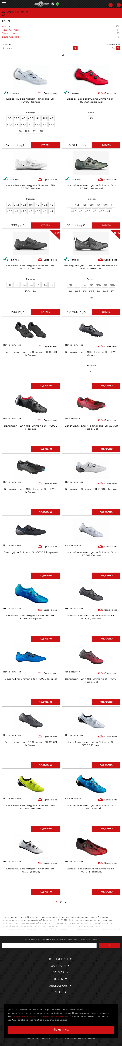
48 (41, 131)
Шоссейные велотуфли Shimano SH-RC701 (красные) (91, 871)
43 (16, 124)
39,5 (16, 118)
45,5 (51, 124)
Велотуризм (10, 37)
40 (23, 118)
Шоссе (6, 26)
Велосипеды (61, 959)
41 (37, 118)
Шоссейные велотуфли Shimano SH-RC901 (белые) (91, 554)
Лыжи (61, 992)
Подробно (45, 385)
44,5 (37, 124)
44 (30, 124)
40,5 (30, 118)
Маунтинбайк (11, 30)
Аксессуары (61, 986)
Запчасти (61, 966)
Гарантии (46, 1038)
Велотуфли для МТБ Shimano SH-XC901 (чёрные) (91, 354)
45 (44, 124)
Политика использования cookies (77, 1038)
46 (20, 131)
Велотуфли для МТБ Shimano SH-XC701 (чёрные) (31, 744)
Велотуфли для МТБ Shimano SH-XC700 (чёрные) (30, 491)
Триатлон (8, 33)
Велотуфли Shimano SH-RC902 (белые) (91, 489)
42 (51, 118)
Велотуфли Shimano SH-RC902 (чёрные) (31, 552)
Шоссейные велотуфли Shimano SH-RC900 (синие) (91, 807)
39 (9, 118)
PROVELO (42, 4)
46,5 (27, 131)
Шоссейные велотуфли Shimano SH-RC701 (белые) (30, 871)
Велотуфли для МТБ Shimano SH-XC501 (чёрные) (31, 354)
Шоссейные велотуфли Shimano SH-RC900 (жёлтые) (30, 807)
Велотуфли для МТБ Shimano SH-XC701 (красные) (91, 681)
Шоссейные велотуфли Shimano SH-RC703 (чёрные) (30, 267)
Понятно (61, 1029)
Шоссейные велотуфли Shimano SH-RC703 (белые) (30, 187)
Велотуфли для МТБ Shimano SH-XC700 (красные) (91, 428)
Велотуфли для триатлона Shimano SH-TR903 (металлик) (91, 267)
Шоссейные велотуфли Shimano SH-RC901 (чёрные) (91, 617)
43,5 (23, 124)
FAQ (55, 1038)
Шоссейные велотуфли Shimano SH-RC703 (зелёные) (91, 187)
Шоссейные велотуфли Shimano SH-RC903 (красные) (91, 101)
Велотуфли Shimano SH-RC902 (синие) (31, 679)
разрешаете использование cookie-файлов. (41, 1016)
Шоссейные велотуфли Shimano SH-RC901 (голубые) (30, 617)
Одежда (61, 972)
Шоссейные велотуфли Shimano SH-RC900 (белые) (91, 744)
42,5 (9, 124)
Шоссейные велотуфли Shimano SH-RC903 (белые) (30, 101)
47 (34, 131)
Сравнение (50, 93)
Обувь (61, 979)
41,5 (44, 118)
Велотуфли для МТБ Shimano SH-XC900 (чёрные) (30, 428)
